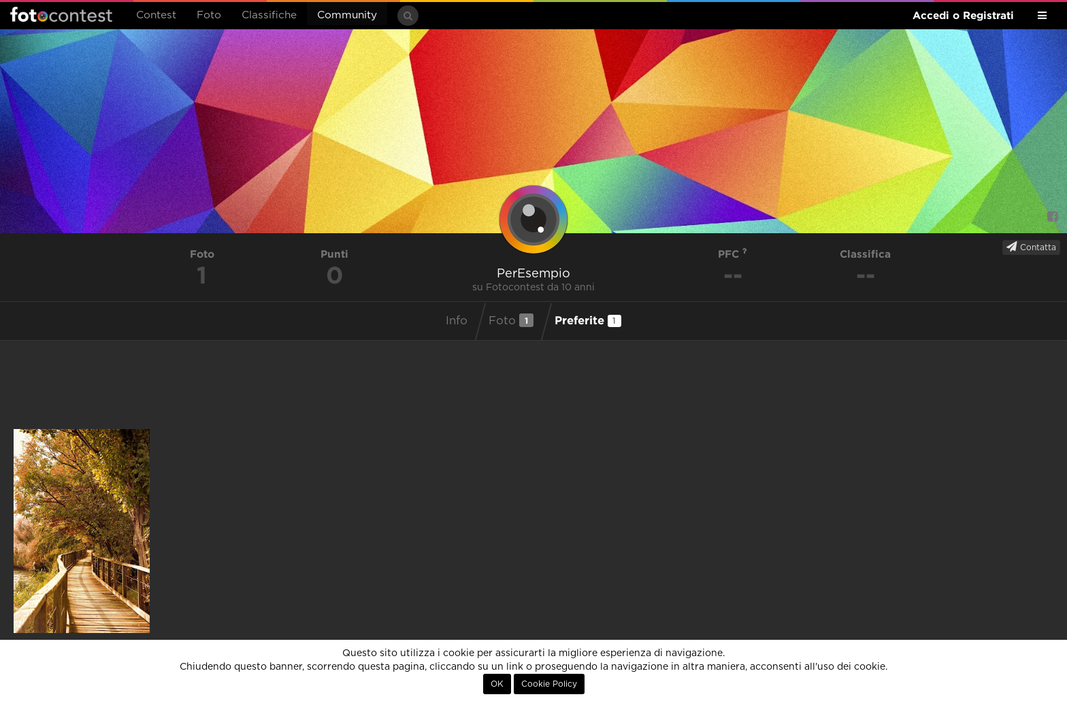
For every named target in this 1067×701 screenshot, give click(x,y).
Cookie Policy (549, 684)
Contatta (1031, 246)
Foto (209, 15)
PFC (732, 254)
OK (497, 684)
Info (456, 320)
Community (347, 15)
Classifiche (269, 15)
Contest (156, 15)
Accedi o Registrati (963, 15)
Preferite (588, 320)
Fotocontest (61, 14)
